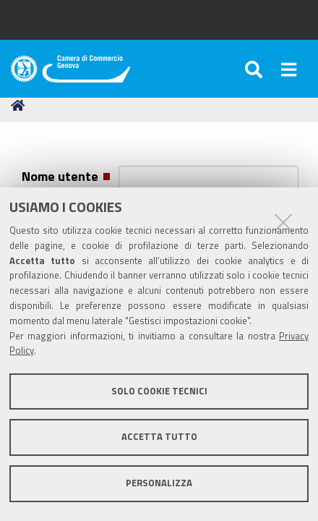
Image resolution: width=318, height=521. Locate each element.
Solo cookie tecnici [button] (159, 391)
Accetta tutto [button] (159, 436)
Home (20, 105)
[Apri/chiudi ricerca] (256, 69)
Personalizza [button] (159, 483)
